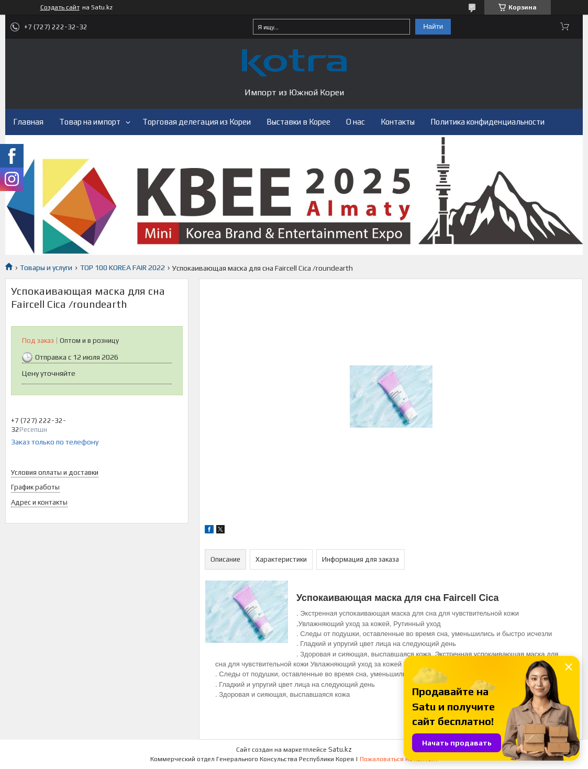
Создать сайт (60, 7)
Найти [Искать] (433, 26)
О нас (355, 121)
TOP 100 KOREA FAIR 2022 (122, 267)
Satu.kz (340, 749)
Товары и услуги (46, 267)
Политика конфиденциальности (487, 121)
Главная (28, 121)
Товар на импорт (89, 121)
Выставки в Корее (298, 121)
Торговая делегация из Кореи (196, 121)
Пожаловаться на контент (399, 759)
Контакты (398, 121)
